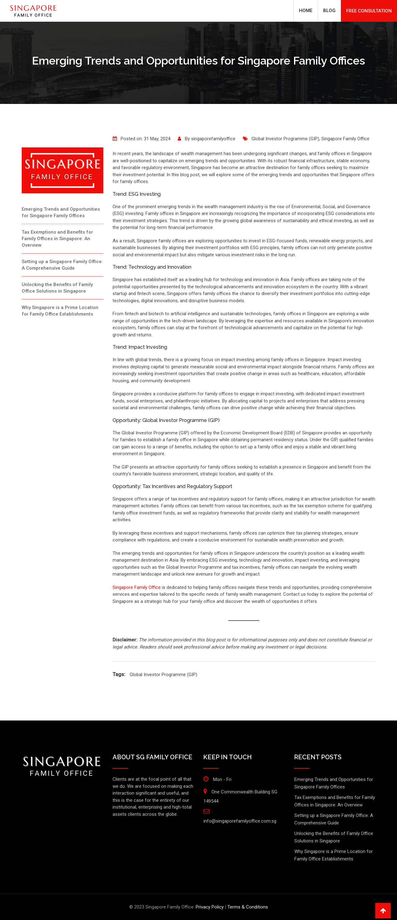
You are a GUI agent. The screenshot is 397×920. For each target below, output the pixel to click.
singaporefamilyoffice (213, 138)
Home (305, 10)
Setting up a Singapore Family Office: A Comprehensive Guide (62, 265)
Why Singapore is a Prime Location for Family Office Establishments (60, 311)
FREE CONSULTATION (369, 11)
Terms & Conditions (247, 907)
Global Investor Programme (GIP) (285, 138)
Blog (329, 10)
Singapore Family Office (345, 138)
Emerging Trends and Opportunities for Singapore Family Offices (61, 212)
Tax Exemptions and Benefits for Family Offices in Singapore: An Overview (57, 238)
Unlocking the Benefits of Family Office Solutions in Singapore (57, 288)
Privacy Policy (210, 907)
